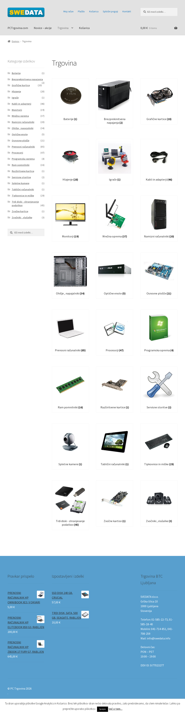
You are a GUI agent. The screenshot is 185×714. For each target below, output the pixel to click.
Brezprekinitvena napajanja (27, 79)
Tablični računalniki (23, 189)
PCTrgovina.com (18, 28)
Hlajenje (16, 91)
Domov (15, 41)
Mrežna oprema (20, 116)
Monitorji (17, 110)
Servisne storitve (21, 177)
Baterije (16, 73)
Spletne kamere (20, 183)
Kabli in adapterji (21, 103)
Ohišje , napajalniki (22, 128)
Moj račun (68, 11)
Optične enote (20, 134)
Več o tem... (115, 709)
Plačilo (81, 11)
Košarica (93, 11)
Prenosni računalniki (23, 146)
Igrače (15, 97)
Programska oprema (23, 158)
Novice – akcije (43, 28)
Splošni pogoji (110, 11)
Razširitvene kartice (23, 171)
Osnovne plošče (20, 140)
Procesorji (17, 152)
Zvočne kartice (20, 211)
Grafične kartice (21, 85)
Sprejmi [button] (102, 709)
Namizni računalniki (23, 122)
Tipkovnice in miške (23, 195)
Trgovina (62, 28)
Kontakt (126, 11)
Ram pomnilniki (20, 165)
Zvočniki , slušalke (22, 217)
